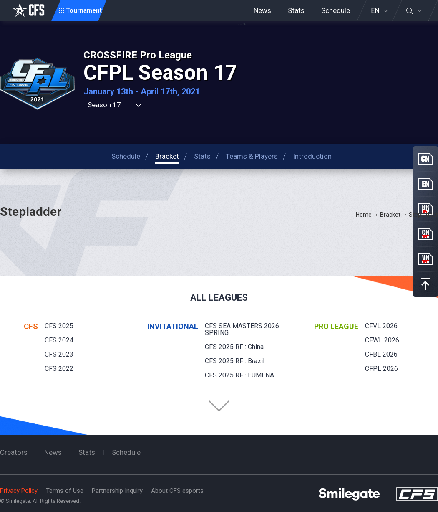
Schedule (335, 10)
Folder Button (219, 405)
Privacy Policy (19, 490)
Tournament (84, 10)
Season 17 (104, 105)
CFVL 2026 (381, 326)
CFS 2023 (59, 354)
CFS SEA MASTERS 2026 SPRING (242, 329)
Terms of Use (64, 490)
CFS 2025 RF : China (234, 347)
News (262, 10)
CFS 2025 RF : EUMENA (239, 375)
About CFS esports (177, 490)
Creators (14, 452)
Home (364, 214)
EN (375, 11)
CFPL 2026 (381, 369)
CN (425, 158)
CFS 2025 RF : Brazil (234, 361)
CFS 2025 (59, 326)
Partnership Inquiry (117, 490)
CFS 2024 (59, 340)
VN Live (425, 258)
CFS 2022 (59, 369)
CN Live (425, 233)
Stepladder (423, 214)
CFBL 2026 (381, 354)
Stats (296, 10)
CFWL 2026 (382, 340)
